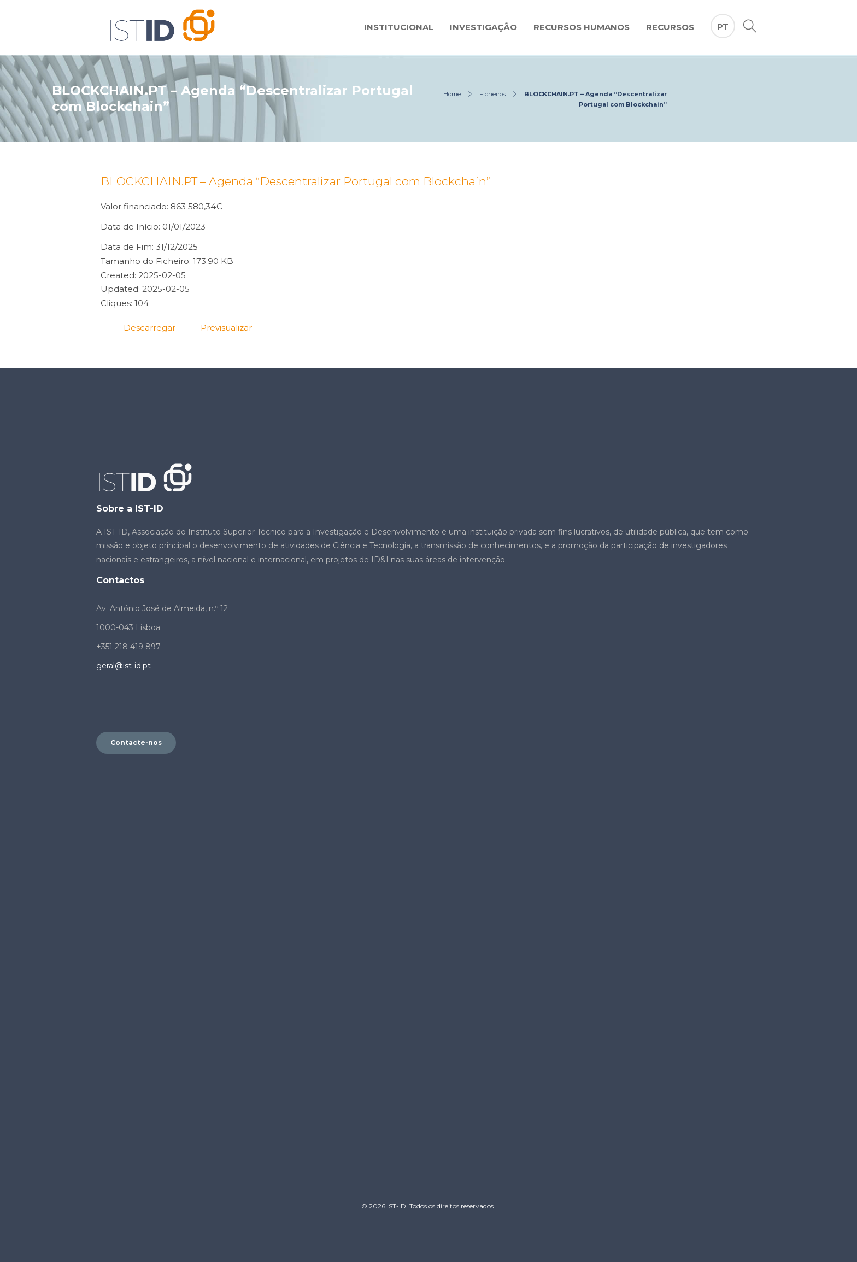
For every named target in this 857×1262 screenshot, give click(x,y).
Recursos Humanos (581, 27)
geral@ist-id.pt (123, 666)
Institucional (398, 27)
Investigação (483, 27)
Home (452, 94)
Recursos (670, 27)
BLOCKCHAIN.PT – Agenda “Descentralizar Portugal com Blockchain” (295, 181)
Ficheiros (492, 94)
